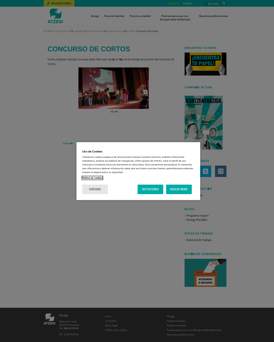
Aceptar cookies (150, 189)
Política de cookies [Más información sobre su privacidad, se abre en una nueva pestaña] (92, 177)
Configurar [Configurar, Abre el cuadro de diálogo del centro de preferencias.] (95, 189)
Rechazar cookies (179, 189)
